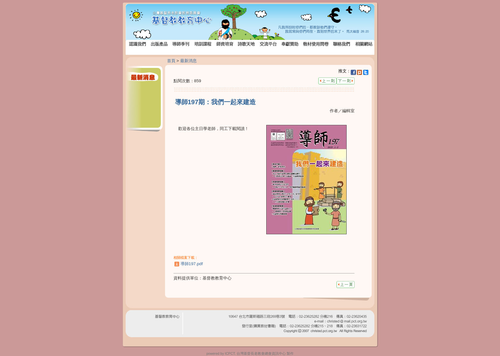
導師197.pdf (191, 263)
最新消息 (188, 60)
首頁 (171, 60)
